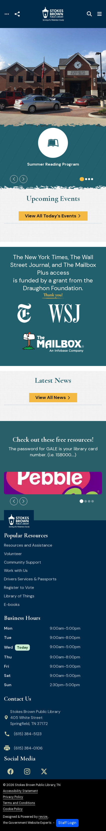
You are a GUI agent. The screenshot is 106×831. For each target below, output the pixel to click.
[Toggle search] (89, 14)
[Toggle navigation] (6, 14)
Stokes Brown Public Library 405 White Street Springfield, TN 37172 (32, 717)
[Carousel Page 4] (92, 179)
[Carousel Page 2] (86, 179)
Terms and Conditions (19, 803)
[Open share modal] (17, 14)
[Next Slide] (23, 179)
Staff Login (67, 822)
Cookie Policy (13, 809)
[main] (53, 429)
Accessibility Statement (20, 791)
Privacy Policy (13, 797)
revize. (43, 817)
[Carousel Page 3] (89, 179)
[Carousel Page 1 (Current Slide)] (82, 179)
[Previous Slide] (14, 179)
